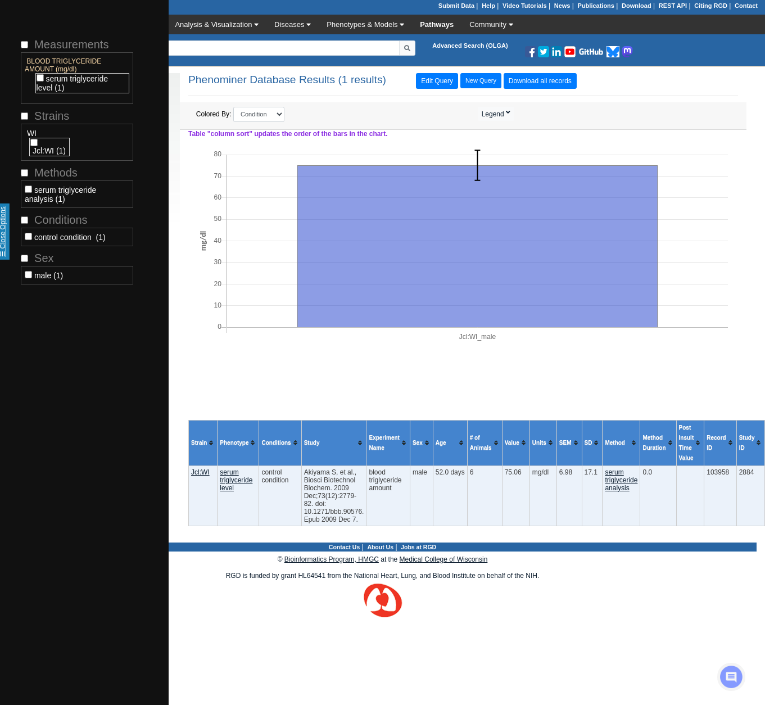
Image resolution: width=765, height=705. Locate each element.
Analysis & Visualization (217, 24)
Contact (746, 5)
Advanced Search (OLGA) (470, 45)
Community (491, 24)
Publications (596, 5)
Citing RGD (710, 5)
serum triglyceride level (236, 480)
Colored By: (240, 114)
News (562, 5)
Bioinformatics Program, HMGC (331, 559)
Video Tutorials (524, 5)
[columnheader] (203, 443)
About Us (380, 547)
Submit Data (456, 5)
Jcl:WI (200, 472)
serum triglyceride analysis (621, 480)
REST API (673, 5)
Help (488, 5)
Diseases (292, 24)
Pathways (437, 24)
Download (636, 5)
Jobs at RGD (418, 547)
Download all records (540, 81)
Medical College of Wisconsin (444, 559)
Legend (494, 114)
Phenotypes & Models (365, 24)
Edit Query (437, 81)
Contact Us (344, 547)
